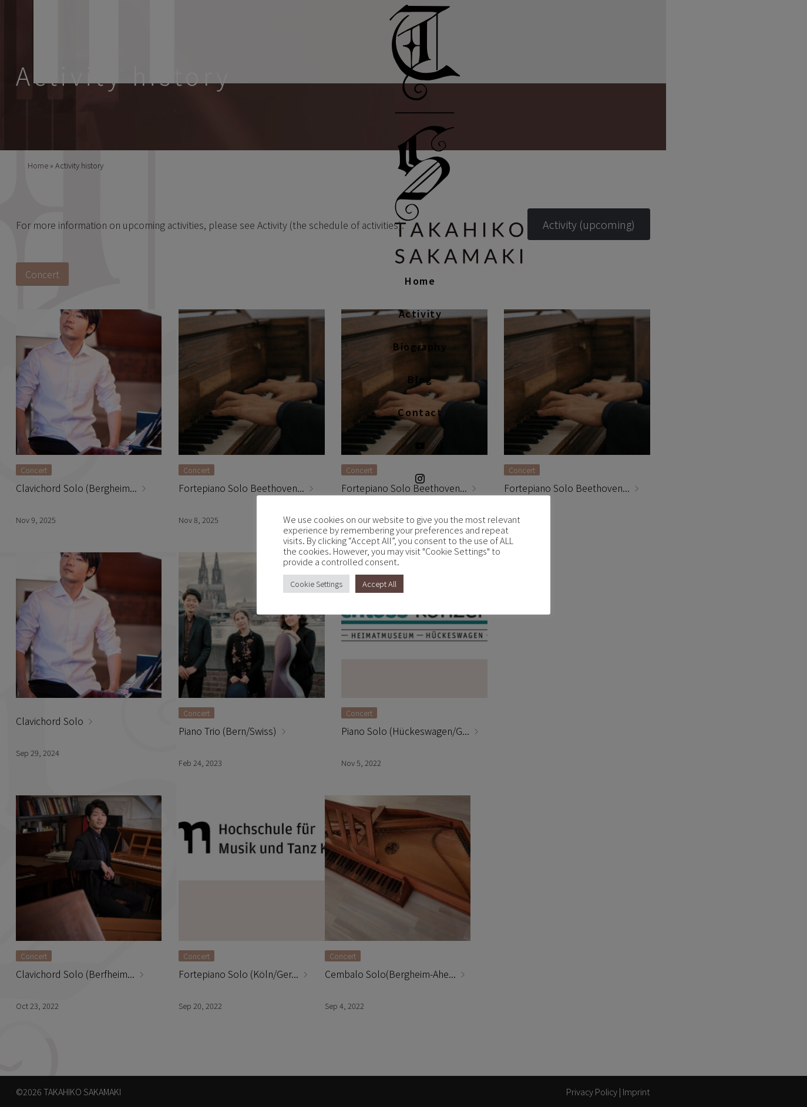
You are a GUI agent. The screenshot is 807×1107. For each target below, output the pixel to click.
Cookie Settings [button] (316, 583)
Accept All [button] (379, 583)
